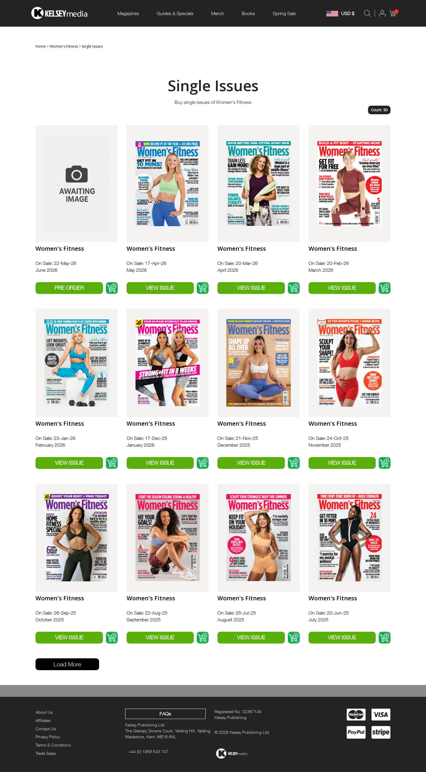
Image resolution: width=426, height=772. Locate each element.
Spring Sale (284, 13)
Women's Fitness (64, 46)
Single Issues (92, 46)
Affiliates (43, 720)
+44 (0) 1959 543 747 (148, 751)
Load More (67, 664)
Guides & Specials (175, 13)
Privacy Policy (48, 736)
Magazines (128, 13)
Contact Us (46, 728)
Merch (217, 13)
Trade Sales (46, 753)
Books (248, 13)
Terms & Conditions (53, 744)
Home (41, 46)
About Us (44, 712)
